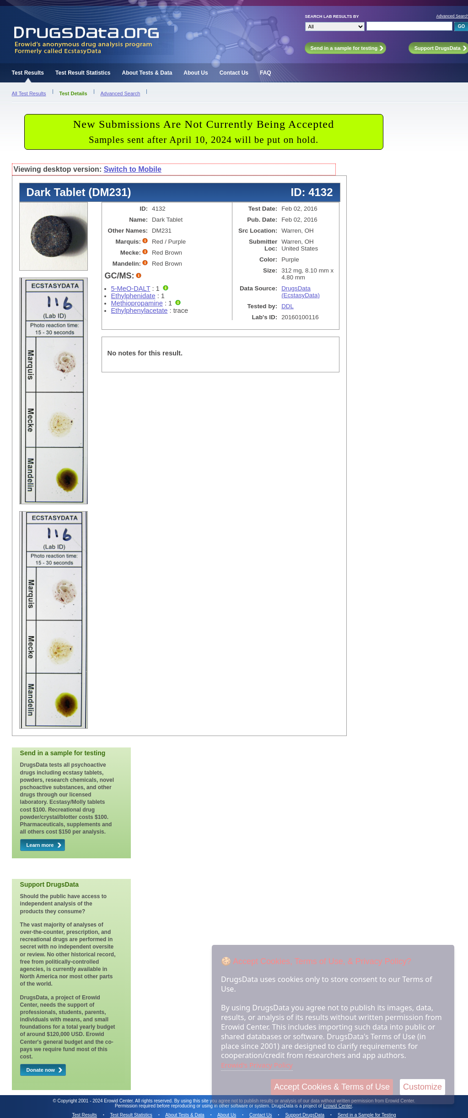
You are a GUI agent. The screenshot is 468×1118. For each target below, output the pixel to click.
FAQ (265, 73)
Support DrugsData (304, 1115)
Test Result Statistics (82, 73)
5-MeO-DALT (131, 288)
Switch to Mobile (132, 169)
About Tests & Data (147, 73)
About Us (195, 73)
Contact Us (234, 73)
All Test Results (29, 93)
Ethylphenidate (133, 296)
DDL (287, 306)
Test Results (28, 73)
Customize (422, 1086)
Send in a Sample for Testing (367, 1115)
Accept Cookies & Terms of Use (332, 1086)
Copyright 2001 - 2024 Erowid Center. (96, 1100)
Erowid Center (337, 1105)
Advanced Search (120, 93)
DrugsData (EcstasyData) (300, 292)
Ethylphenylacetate (139, 310)
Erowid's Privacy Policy (257, 1064)
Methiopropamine (137, 303)
